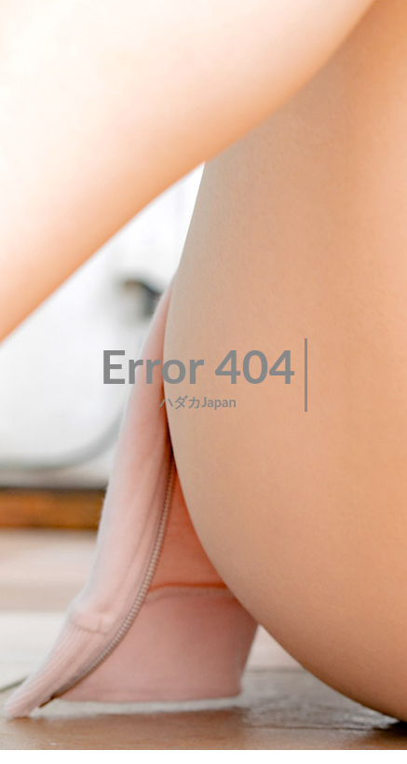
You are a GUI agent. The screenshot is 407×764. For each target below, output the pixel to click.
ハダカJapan (198, 402)
